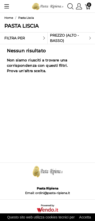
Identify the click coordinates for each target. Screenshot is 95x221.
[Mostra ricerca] (70, 6)
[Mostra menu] (6, 6)
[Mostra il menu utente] (79, 6)
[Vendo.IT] (47, 209)
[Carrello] (88, 6)
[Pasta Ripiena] (47, 6)
